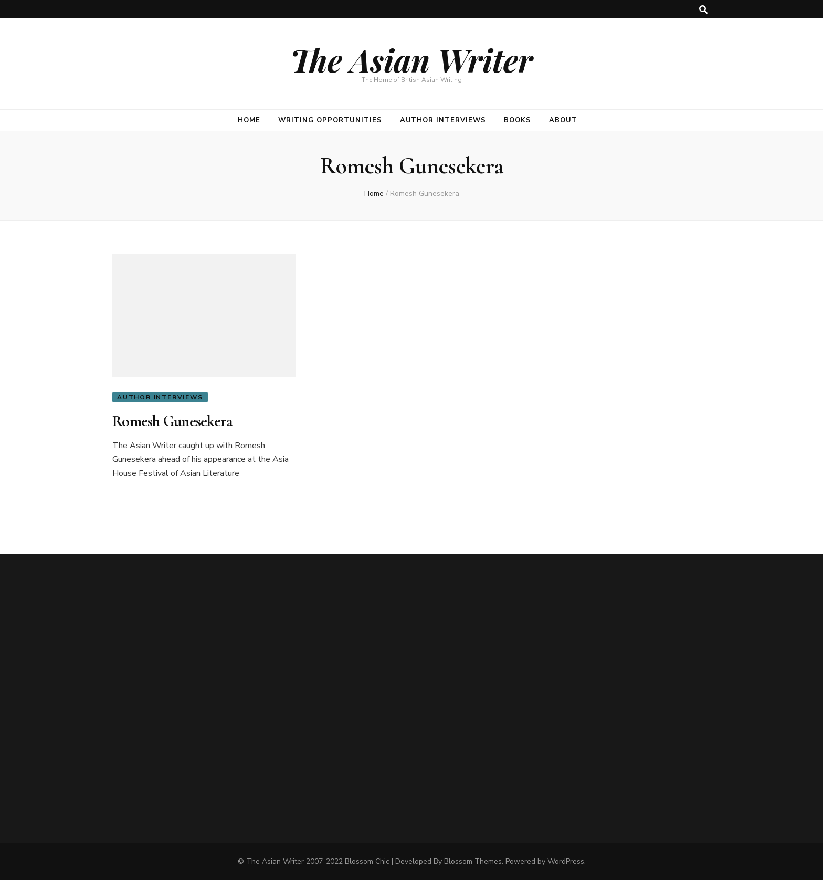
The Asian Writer (411, 59)
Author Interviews (443, 120)
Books (517, 120)
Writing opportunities (330, 120)
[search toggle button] (703, 9)
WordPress (565, 861)
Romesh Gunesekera (172, 421)
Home (249, 120)
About (563, 120)
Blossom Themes (473, 861)
